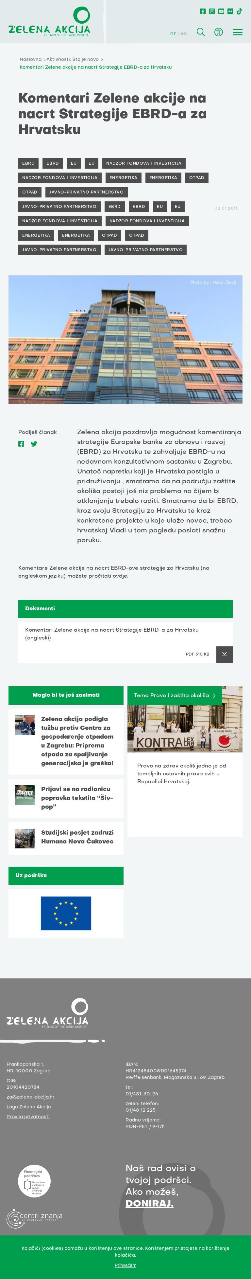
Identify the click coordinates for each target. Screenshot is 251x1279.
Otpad (197, 178)
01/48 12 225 (141, 1110)
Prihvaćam (125, 1265)
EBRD (28, 164)
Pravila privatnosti (28, 1117)
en (183, 33)
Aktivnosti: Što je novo (72, 60)
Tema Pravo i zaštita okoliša (171, 695)
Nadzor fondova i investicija (144, 164)
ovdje (120, 576)
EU (74, 164)
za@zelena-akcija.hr (31, 1097)
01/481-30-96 (142, 1094)
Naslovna (31, 60)
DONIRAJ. (150, 1204)
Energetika (123, 178)
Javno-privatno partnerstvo (86, 193)
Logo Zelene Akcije (29, 1107)
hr (173, 33)
